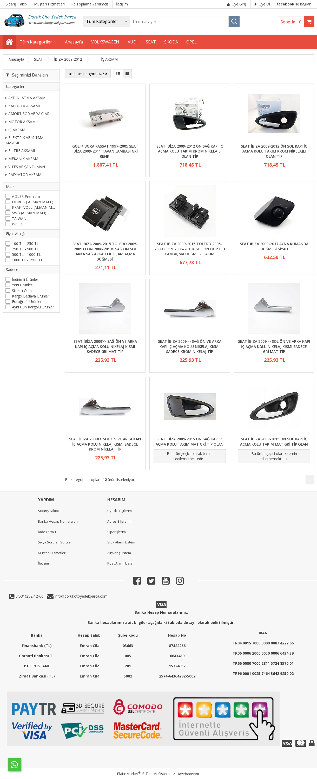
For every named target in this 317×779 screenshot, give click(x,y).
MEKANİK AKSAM (21, 158)
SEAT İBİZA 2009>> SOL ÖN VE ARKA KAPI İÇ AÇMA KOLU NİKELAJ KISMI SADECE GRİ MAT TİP (274, 346)
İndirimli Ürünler (25, 279)
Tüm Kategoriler (36, 42)
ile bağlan (293, 4)
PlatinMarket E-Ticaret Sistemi (143, 773)
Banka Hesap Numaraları (58, 521)
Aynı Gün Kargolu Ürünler (33, 307)
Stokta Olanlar (24, 290)
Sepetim (292, 22)
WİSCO (18, 223)
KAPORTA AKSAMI (22, 105)
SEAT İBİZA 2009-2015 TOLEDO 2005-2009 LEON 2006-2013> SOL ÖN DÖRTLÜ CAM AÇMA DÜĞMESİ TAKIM (189, 248)
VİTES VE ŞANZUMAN (25, 166)
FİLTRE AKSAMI (20, 150)
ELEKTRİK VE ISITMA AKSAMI (24, 140)
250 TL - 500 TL (25, 248)
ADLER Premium (26, 196)
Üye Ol (262, 4)
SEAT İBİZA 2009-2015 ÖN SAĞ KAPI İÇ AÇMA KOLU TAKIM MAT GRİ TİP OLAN (189, 441)
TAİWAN (19, 218)
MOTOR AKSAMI (21, 121)
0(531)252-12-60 (29, 596)
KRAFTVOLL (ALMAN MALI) (34, 207)
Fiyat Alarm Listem (121, 563)
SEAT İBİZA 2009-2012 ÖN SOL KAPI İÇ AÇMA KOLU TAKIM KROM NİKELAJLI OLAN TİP (274, 151)
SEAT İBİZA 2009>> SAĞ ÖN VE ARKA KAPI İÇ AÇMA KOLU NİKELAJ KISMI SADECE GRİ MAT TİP (105, 346)
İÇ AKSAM (15, 129)
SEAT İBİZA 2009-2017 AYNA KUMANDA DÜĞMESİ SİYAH (274, 246)
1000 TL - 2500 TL (27, 259)
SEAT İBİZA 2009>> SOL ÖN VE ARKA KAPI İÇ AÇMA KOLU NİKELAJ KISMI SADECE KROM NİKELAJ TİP (105, 444)
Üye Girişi (237, 4)
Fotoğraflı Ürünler (27, 301)
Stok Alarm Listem (121, 542)
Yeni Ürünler (22, 284)
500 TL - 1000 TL (26, 254)
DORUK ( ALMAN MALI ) (32, 201)
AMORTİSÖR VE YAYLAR (27, 113)
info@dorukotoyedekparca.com (81, 596)
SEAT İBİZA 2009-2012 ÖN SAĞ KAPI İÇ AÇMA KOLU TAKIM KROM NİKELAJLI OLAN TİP (189, 151)
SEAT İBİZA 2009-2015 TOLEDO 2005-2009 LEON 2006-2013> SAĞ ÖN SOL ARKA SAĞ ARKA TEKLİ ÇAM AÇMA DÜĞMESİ (105, 251)
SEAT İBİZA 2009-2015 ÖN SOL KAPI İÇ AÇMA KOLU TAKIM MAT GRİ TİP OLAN (274, 441)
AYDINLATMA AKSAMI (26, 97)
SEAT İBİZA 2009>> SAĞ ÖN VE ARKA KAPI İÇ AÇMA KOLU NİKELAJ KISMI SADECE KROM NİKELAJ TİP (189, 346)
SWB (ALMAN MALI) (29, 212)
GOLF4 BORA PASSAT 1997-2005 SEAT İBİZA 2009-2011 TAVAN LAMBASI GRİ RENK (105, 151)
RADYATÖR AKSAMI (23, 174)
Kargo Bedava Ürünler (30, 296)
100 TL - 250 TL (25, 243)
